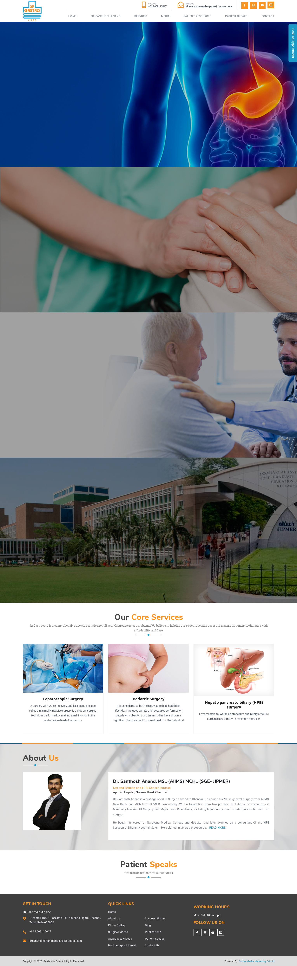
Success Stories (155, 918)
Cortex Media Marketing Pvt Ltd (256, 961)
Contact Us (152, 945)
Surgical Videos (118, 932)
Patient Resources (197, 16)
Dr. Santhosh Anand (105, 16)
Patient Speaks (236, 16)
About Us (114, 918)
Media (165, 16)
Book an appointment (122, 945)
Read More (217, 827)
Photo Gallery (117, 925)
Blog (148, 925)
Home (72, 16)
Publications (153, 932)
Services (140, 16)
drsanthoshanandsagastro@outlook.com (56, 940)
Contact (267, 16)
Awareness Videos (120, 938)
